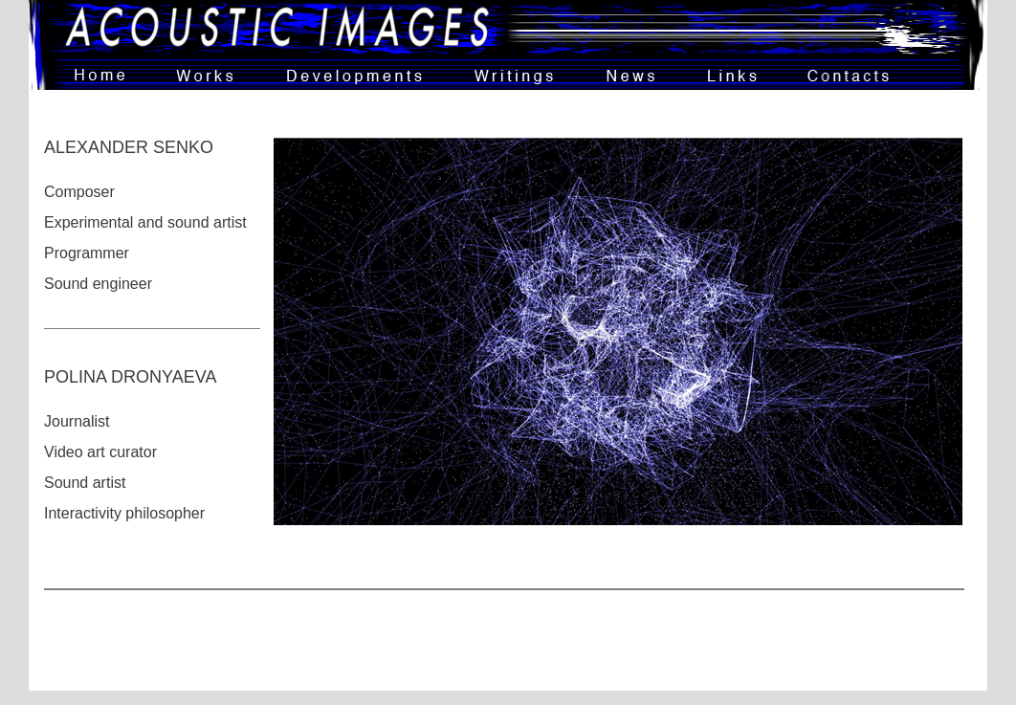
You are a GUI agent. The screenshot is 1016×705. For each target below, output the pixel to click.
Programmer (86, 253)
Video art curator (100, 452)
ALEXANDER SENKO (128, 147)
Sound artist (84, 482)
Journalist (76, 421)
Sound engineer (98, 283)
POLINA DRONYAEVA (130, 376)
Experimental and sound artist (145, 222)
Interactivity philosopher (124, 513)
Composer (79, 192)
